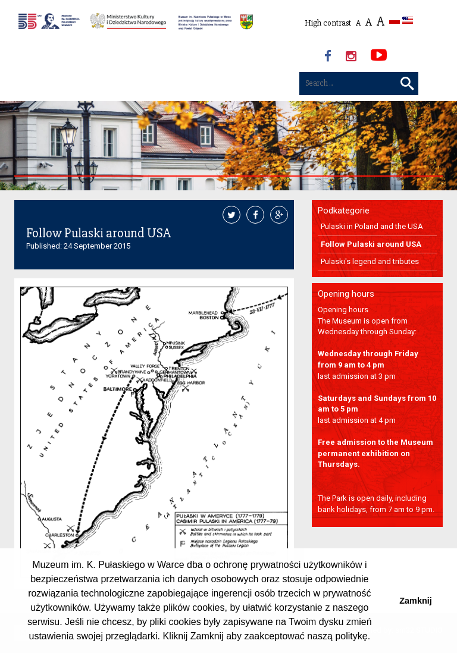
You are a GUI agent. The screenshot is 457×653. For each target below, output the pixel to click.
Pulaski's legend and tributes (370, 261)
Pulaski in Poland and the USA (372, 226)
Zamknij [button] (415, 600)
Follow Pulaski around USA (371, 244)
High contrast (328, 23)
